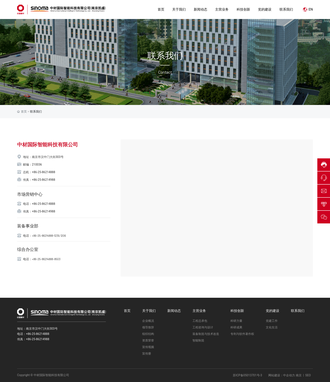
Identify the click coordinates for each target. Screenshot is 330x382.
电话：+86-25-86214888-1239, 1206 (44, 235)
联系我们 (165, 55)
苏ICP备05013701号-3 (247, 375)
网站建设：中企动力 (281, 375)
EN (308, 9)
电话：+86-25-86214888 (39, 203)
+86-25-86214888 (37, 334)
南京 (298, 375)
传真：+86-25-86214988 (39, 179)
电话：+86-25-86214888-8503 (41, 259)
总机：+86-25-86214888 (39, 172)
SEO (308, 375)
